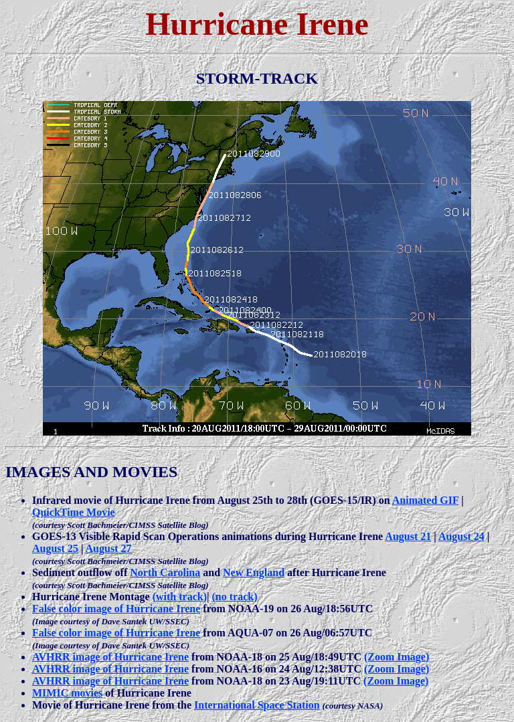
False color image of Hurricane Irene (116, 608)
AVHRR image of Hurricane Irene (110, 656)
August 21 (408, 536)
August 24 (461, 536)
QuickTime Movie (73, 512)
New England (253, 572)
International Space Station (257, 705)
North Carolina (165, 572)
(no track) (235, 596)
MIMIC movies (67, 693)
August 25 (55, 548)
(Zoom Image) (396, 656)
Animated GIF (425, 500)
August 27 (109, 548)
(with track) (180, 596)
